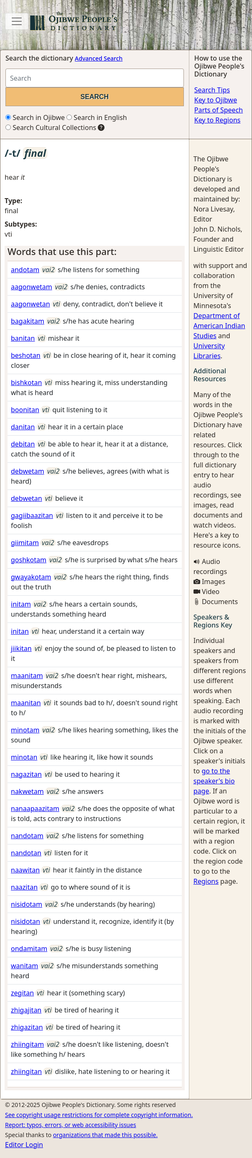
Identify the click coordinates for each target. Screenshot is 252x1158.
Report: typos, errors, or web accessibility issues (70, 1125)
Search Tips (212, 89)
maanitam (27, 675)
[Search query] (94, 78)
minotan (24, 757)
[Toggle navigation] (16, 21)
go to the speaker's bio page (214, 781)
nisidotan (25, 921)
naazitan (24, 887)
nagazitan (26, 774)
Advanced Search (98, 58)
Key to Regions (217, 120)
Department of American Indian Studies (219, 325)
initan (20, 631)
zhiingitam (27, 1044)
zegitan (22, 992)
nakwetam (27, 791)
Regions (206, 881)
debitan (23, 444)
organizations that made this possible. (105, 1135)
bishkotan (26, 382)
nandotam (27, 835)
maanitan (26, 702)
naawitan (25, 870)
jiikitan (21, 648)
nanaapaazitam (35, 808)
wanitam (24, 965)
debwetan (26, 498)
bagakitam (27, 321)
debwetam (27, 471)
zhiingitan (26, 1071)
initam (21, 604)
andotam (25, 269)
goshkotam (28, 559)
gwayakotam (31, 577)
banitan (23, 338)
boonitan (25, 409)
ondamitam (29, 948)
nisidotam (26, 904)
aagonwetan (30, 304)
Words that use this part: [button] (62, 251)
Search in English (96, 117)
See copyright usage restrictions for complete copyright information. (99, 1115)
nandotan (26, 852)
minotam (25, 730)
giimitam (25, 542)
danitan (23, 426)
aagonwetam (31, 286)
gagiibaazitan (32, 515)
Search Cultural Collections (50, 127)
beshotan (26, 355)
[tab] (95, 252)
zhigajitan (26, 1010)
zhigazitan (27, 1027)
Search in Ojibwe (35, 117)
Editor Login (24, 1144)
